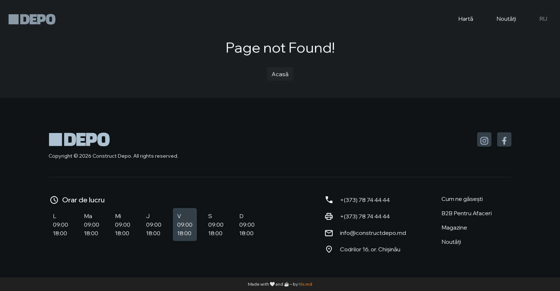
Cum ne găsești (462, 198)
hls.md (305, 284)
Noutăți (500, 19)
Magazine (454, 227)
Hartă (459, 19)
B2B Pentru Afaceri (466, 213)
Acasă (280, 74)
